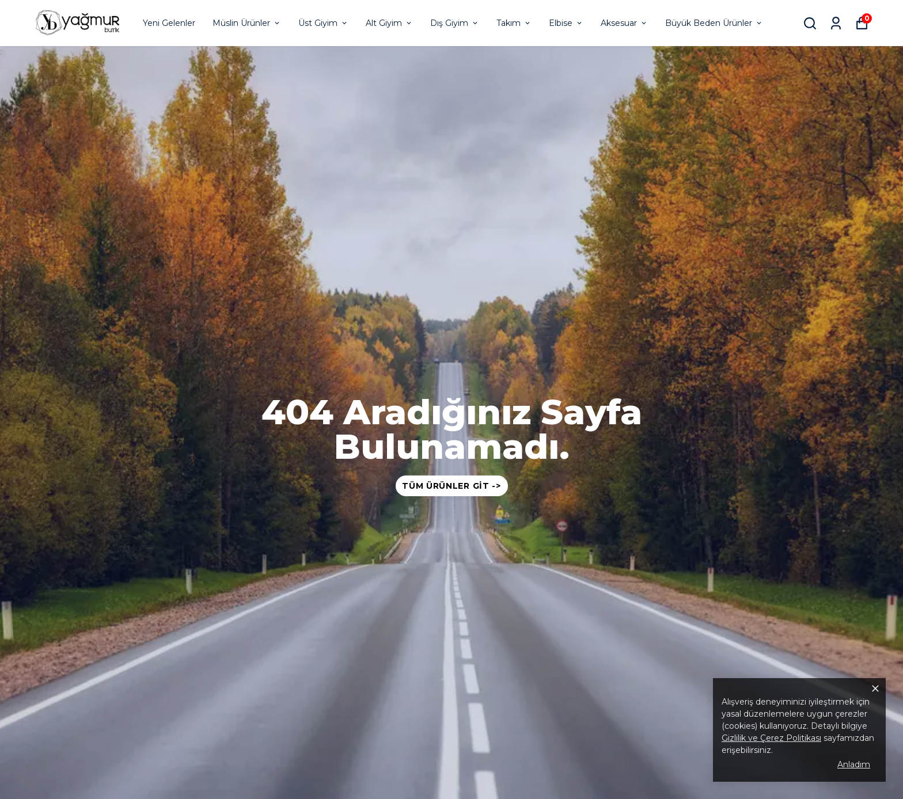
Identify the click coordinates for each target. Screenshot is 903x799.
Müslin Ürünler (247, 23)
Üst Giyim (323, 23)
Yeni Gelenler (169, 23)
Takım (514, 23)
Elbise (566, 23)
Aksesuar (624, 23)
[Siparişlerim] (836, 23)
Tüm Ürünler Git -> (451, 486)
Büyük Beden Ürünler (714, 23)
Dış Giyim (454, 23)
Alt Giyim (389, 23)
